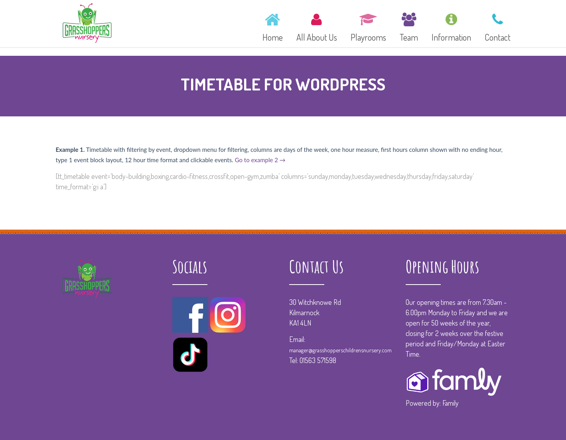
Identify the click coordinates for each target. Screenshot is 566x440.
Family (450, 403)
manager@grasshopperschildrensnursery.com (340, 350)
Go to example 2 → (260, 159)
